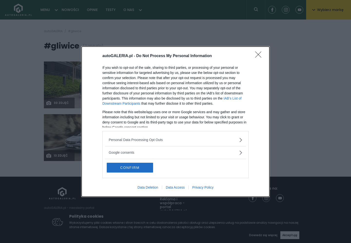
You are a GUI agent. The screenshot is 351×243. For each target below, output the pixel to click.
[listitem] (175, 139)
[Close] (259, 56)
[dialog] (175, 122)
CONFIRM (129, 168)
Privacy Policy (203, 187)
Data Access (175, 187)
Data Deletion (147, 187)
